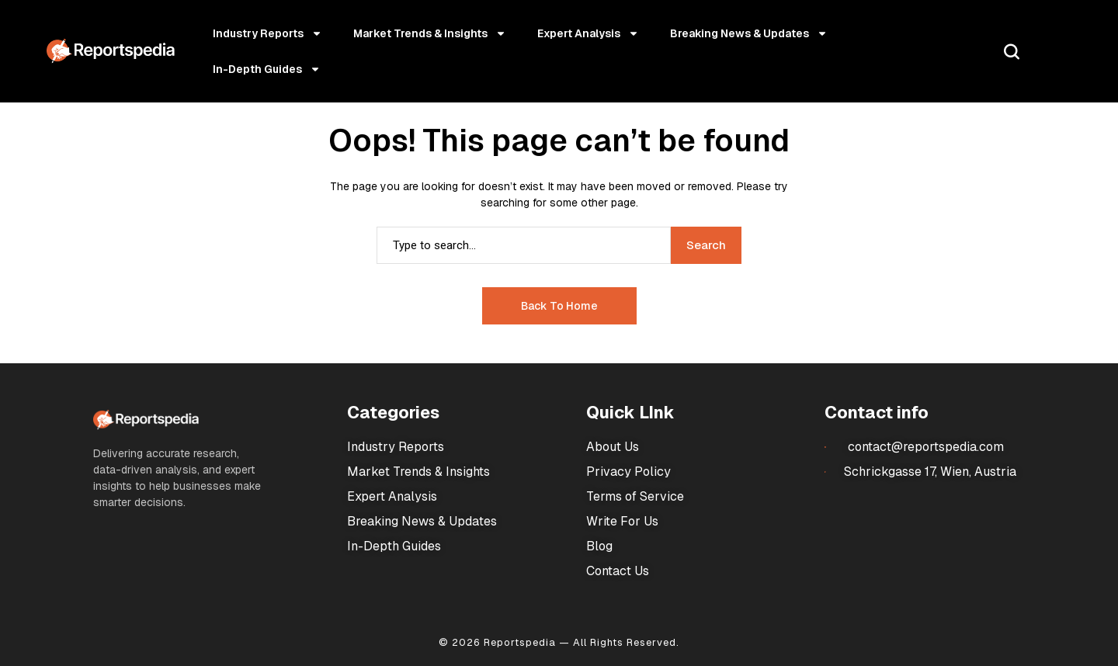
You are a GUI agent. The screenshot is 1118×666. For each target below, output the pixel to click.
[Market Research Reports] (111, 51)
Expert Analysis (588, 33)
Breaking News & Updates (749, 33)
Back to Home (559, 306)
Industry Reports (267, 33)
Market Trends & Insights (429, 33)
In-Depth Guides (267, 69)
